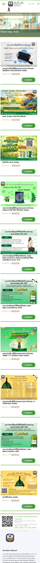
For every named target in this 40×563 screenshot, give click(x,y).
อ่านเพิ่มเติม (28, 80)
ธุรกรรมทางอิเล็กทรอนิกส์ (17, 14)
